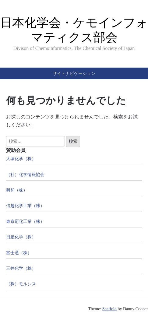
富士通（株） (19, 253)
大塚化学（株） (21, 158)
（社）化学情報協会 (25, 174)
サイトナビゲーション (74, 73)
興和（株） (16, 190)
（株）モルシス (21, 284)
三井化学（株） (21, 268)
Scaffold (109, 309)
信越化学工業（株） (25, 205)
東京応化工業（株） (25, 221)
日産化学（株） (21, 237)
